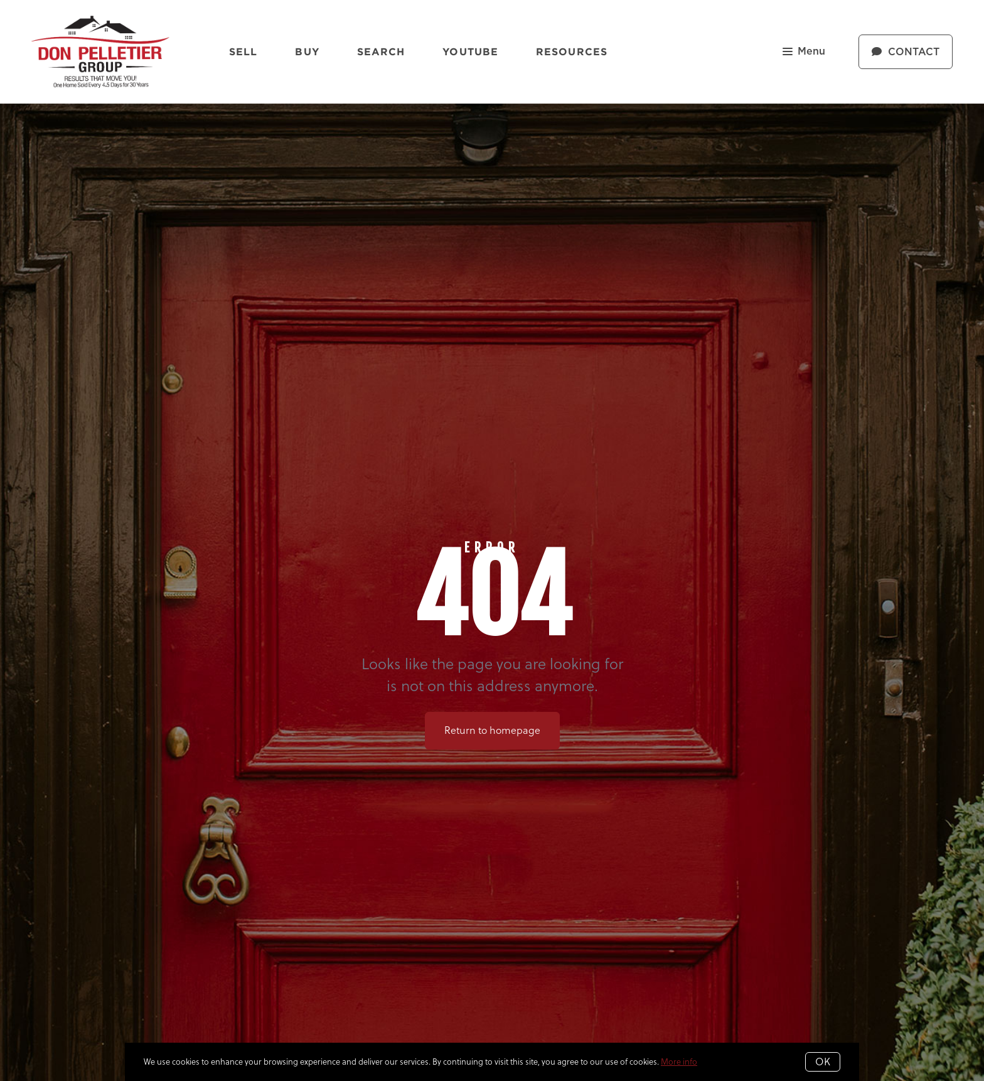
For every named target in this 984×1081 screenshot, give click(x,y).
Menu (804, 52)
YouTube (470, 51)
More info (679, 1061)
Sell (243, 51)
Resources (571, 51)
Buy (307, 51)
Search (381, 51)
